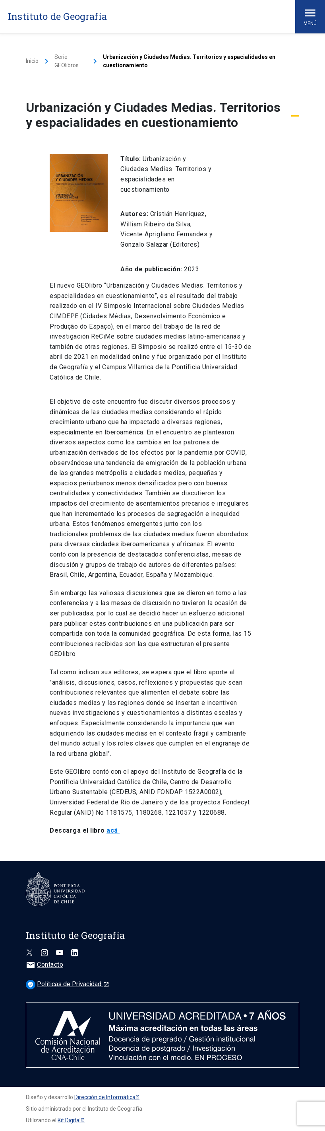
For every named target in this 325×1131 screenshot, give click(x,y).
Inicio (32, 61)
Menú (310, 16)
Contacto (44, 964)
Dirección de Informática (104, 1097)
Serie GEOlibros (66, 61)
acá (113, 830)
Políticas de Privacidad (67, 984)
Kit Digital (69, 1120)
